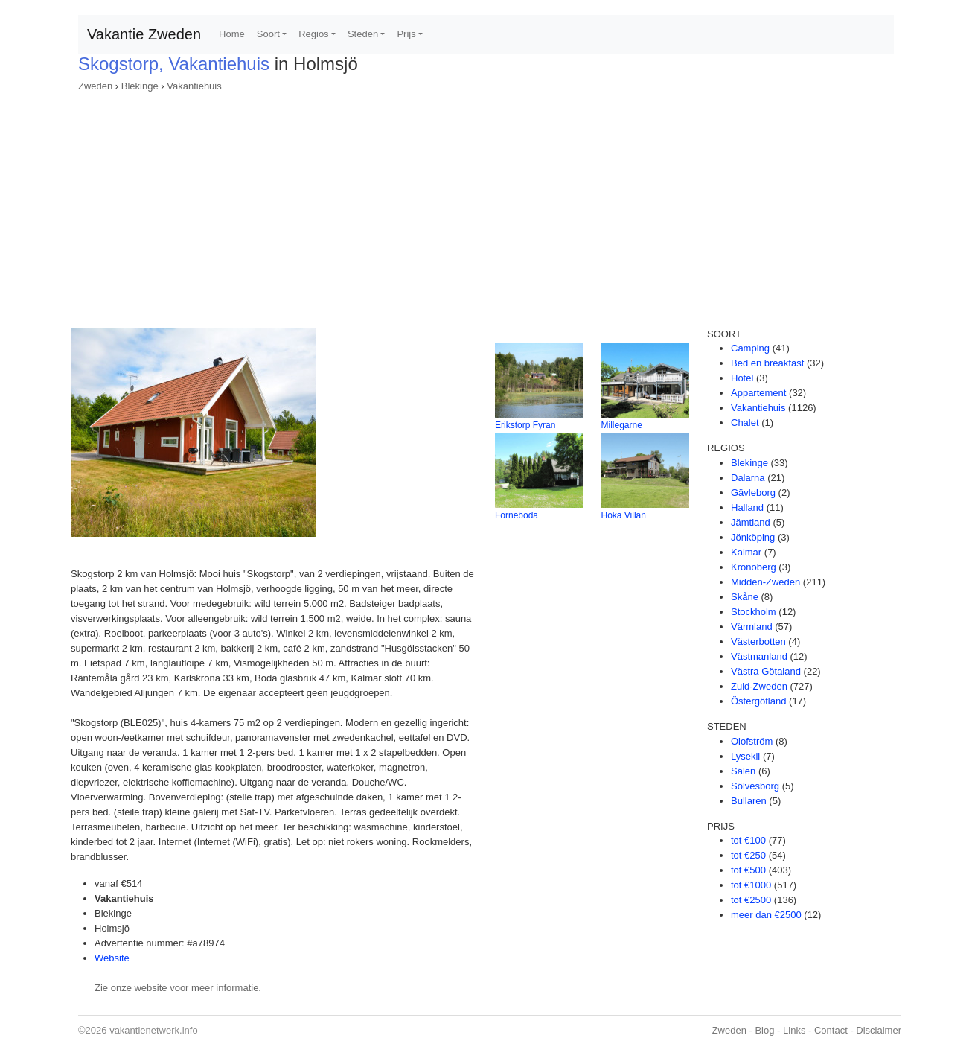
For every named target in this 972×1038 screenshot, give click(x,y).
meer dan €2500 (766, 914)
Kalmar (746, 552)
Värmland (752, 626)
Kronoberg (753, 567)
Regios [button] (313, 33)
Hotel (742, 377)
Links (794, 1030)
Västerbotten (758, 641)
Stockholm (753, 611)
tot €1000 (751, 885)
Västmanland (759, 656)
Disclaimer (878, 1030)
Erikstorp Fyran (525, 425)
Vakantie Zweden (144, 34)
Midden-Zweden (765, 582)
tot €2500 (751, 899)
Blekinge (140, 86)
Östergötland (758, 701)
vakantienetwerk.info (153, 1030)
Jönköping (753, 537)
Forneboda (516, 515)
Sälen (743, 771)
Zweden (95, 86)
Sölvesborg (755, 786)
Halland (747, 507)
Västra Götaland (766, 671)
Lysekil (745, 756)
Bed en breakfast (767, 363)
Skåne (744, 596)
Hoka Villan (623, 515)
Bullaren (749, 800)
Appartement (758, 392)
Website (112, 958)
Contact (831, 1030)
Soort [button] (268, 33)
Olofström (752, 741)
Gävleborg (753, 492)
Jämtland (750, 522)
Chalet (745, 422)
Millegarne (621, 425)
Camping (750, 348)
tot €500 (748, 870)
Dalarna (748, 477)
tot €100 (748, 840)
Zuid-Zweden (759, 686)
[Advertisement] (486, 205)
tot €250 (748, 855)
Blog (764, 1030)
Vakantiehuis (194, 86)
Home (232, 33)
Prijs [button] (406, 33)
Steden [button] (363, 33)
